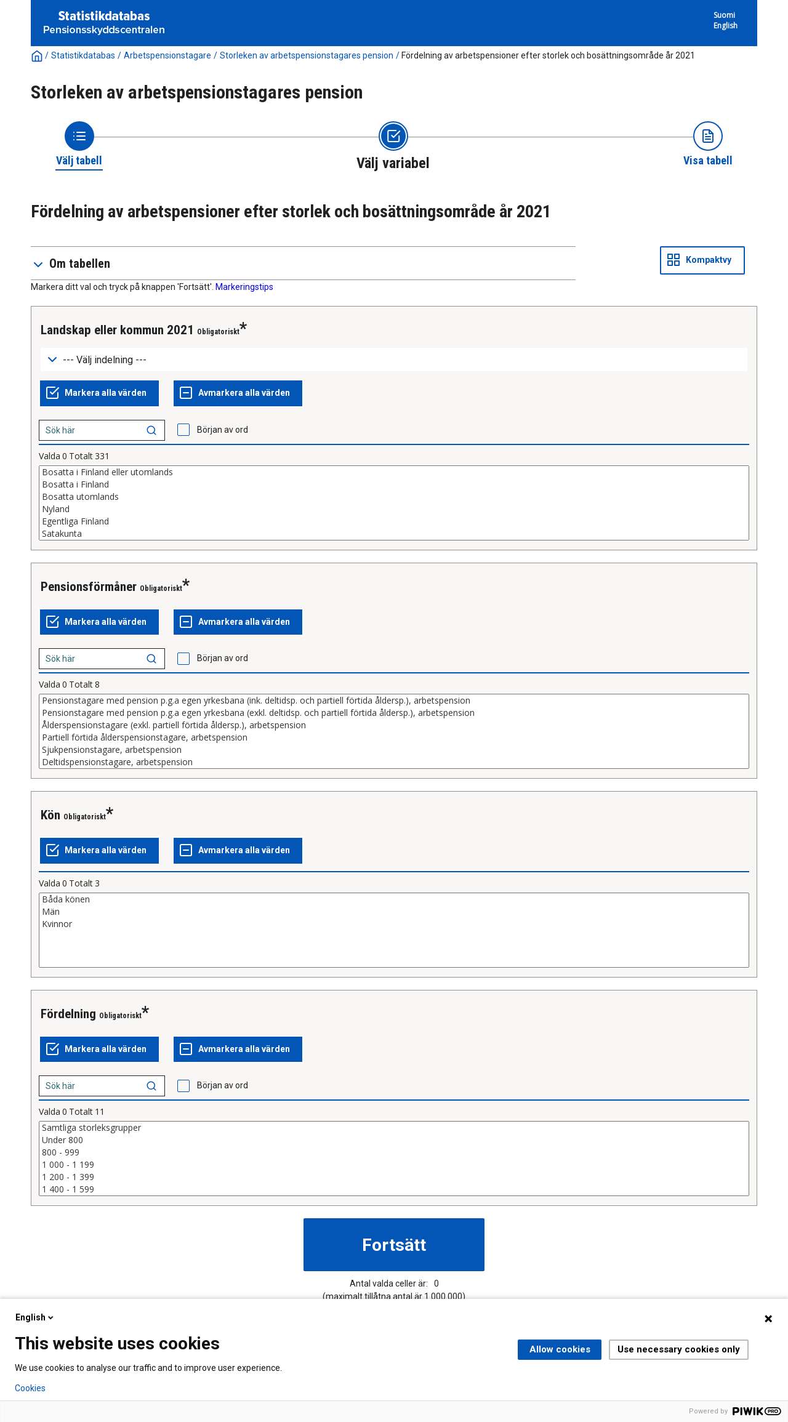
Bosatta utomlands (394, 497)
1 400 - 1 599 (394, 1189)
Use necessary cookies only (678, 1349)
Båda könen (394, 899)
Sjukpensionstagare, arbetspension (394, 750)
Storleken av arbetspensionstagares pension (306, 55)
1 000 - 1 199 (394, 1165)
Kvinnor (394, 924)
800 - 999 (394, 1152)
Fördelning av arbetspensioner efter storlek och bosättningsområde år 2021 (548, 55)
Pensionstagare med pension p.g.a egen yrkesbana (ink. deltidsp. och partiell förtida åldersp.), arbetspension (394, 700)
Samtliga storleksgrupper (394, 1128)
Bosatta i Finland (394, 484)
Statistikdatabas (83, 55)
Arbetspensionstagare (167, 55)
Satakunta (394, 534)
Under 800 (394, 1140)
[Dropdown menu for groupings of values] (394, 360)
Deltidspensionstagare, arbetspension (394, 762)
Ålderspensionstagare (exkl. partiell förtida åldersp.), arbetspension (394, 725)
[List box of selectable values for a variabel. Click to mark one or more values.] (394, 502)
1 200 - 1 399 (394, 1177)
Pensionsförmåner (89, 586)
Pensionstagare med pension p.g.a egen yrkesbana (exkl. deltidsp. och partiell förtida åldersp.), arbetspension (394, 713)
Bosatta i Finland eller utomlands (394, 472)
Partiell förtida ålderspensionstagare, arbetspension (394, 737)
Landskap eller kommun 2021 (117, 330)
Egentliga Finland (394, 521)
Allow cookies (559, 1349)
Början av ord (222, 430)
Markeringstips (244, 287)
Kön (50, 815)
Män (394, 912)
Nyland (394, 509)
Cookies (30, 1388)
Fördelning (68, 1013)
